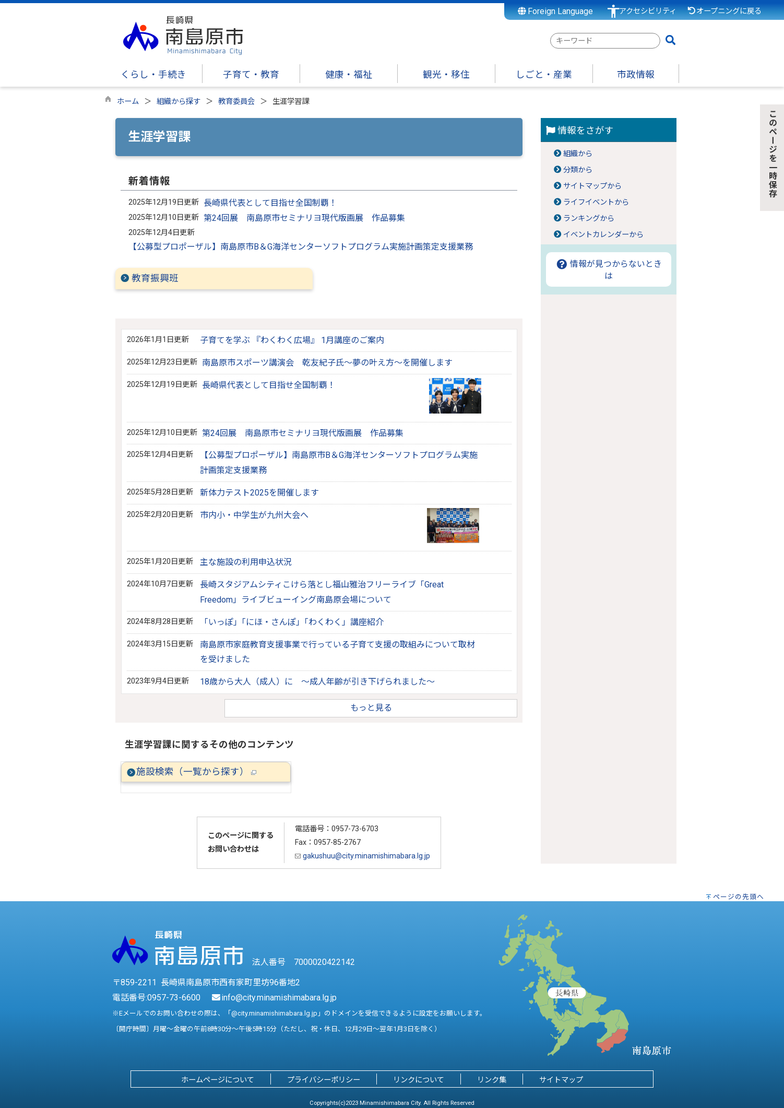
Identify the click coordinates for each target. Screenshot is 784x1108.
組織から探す (178, 101)
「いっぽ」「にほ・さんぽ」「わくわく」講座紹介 (292, 622)
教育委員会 (236, 101)
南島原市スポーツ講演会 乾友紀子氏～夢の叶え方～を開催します (327, 363)
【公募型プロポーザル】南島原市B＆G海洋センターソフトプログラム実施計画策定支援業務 (300, 247)
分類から (577, 170)
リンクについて (418, 1080)
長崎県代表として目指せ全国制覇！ (270, 203)
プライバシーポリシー (323, 1080)
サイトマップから (592, 186)
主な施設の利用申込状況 (246, 562)
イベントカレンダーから (603, 234)
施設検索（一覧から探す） (196, 772)
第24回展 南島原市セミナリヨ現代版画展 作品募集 (304, 218)
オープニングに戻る (724, 11)
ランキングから (588, 218)
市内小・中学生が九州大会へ (254, 515)
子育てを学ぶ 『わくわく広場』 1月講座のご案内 (292, 340)
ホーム (128, 101)
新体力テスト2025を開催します (259, 493)
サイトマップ (561, 1080)
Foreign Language (555, 11)
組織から (577, 153)
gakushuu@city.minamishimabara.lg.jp (362, 856)
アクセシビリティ (647, 11)
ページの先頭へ (738, 897)
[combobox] (605, 40)
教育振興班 (155, 278)
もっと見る (371, 708)
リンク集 (491, 1080)
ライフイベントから (596, 202)
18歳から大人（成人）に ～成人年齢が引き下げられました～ (317, 682)
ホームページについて (217, 1080)
